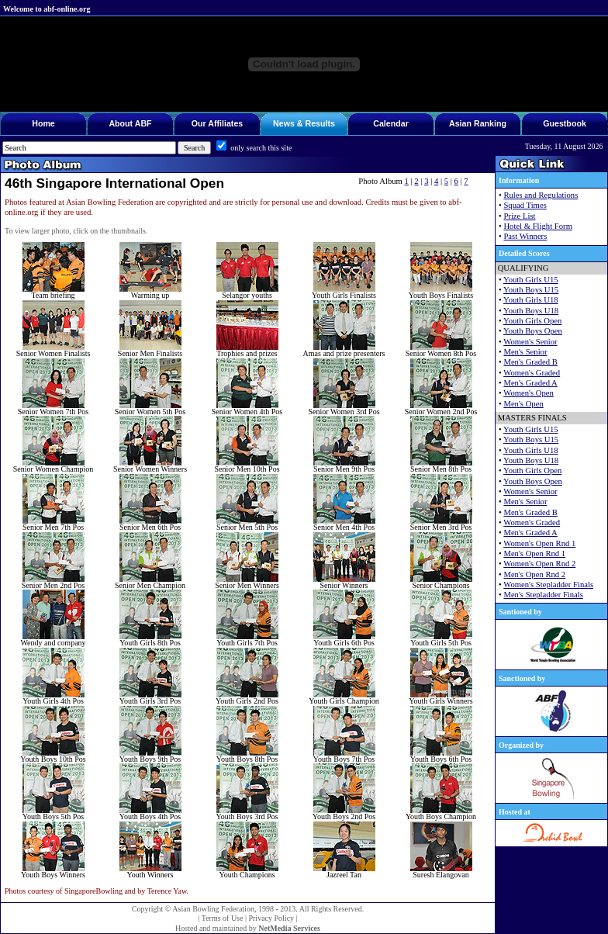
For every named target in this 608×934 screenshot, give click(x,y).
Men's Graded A (530, 383)
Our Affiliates (218, 123)
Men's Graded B (530, 362)
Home (43, 123)
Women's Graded (531, 372)
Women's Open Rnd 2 (539, 563)
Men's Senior (525, 352)
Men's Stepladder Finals (543, 594)
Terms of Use (223, 918)
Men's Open (523, 404)
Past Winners (525, 236)
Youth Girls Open (532, 321)
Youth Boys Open (532, 331)
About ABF (130, 123)
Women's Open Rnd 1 (539, 543)
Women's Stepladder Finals (548, 584)
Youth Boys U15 (530, 289)
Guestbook (564, 123)
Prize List (519, 216)
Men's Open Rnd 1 (534, 553)
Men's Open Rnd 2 (534, 574)
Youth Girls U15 (530, 279)
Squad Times (524, 205)
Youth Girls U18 (530, 300)
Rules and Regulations (540, 195)
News (284, 123)
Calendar (391, 123)
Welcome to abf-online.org (46, 9)
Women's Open (528, 393)
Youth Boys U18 (530, 310)
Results (320, 123)
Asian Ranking (477, 123)
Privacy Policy (271, 918)
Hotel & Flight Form (537, 226)
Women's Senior (530, 341)
